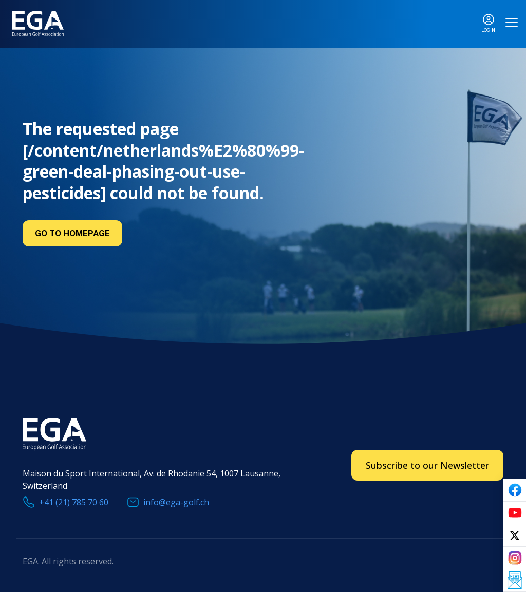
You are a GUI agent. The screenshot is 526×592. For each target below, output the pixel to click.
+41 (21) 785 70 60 (73, 502)
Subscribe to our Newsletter (427, 465)
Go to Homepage (72, 233)
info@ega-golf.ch (176, 502)
